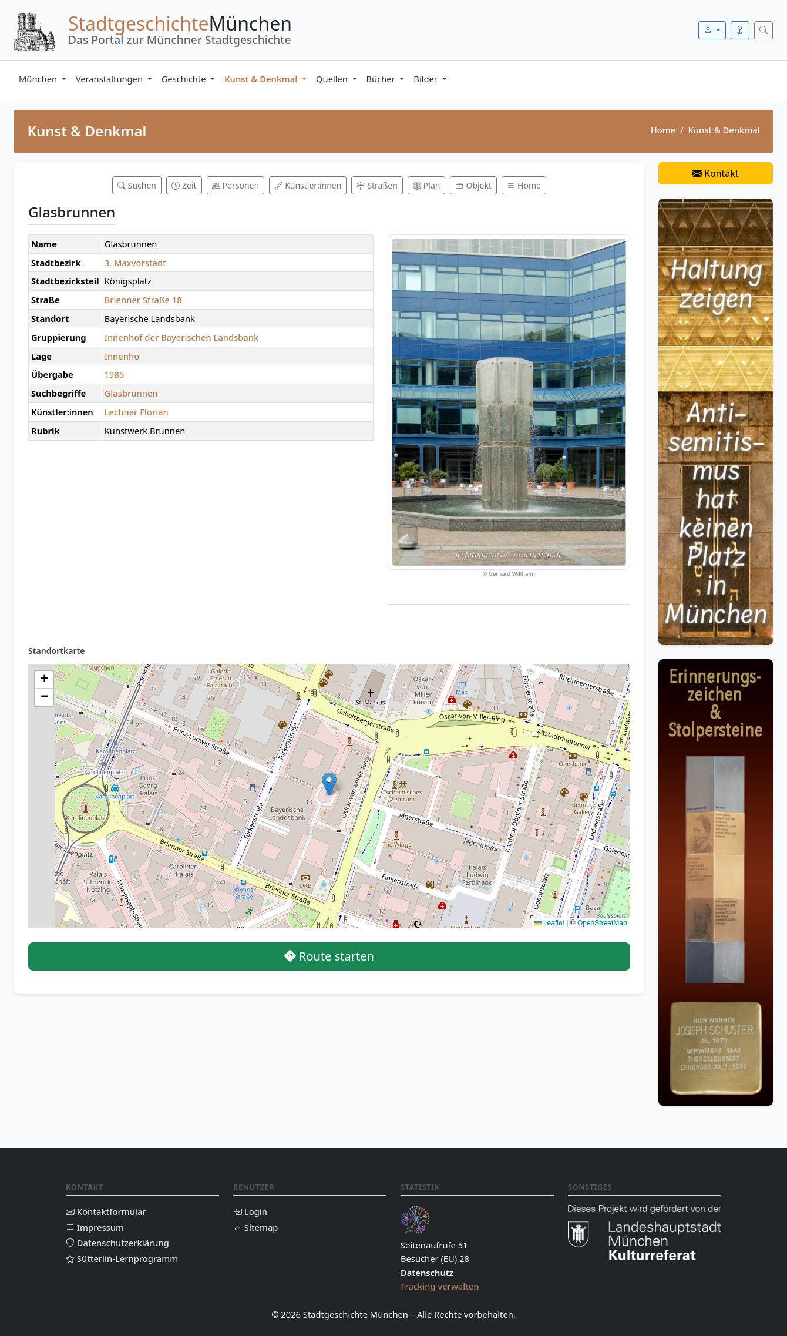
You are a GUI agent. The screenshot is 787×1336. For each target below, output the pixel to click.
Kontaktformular (106, 1211)
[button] (329, 784)
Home (663, 130)
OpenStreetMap (602, 923)
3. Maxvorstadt (135, 262)
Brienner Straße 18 (143, 300)
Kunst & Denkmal (262, 79)
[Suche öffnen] (763, 30)
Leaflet (549, 923)
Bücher (382, 79)
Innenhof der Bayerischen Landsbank (182, 337)
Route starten (329, 956)
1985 (115, 374)
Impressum (95, 1227)
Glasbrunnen (131, 393)
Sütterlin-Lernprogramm (122, 1258)
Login (250, 1211)
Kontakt (715, 173)
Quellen (333, 79)
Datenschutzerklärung (117, 1242)
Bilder (426, 79)
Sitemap (255, 1227)
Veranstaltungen (110, 79)
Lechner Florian (137, 412)
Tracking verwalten (440, 1286)
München (39, 79)
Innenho (122, 356)
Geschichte (185, 79)
